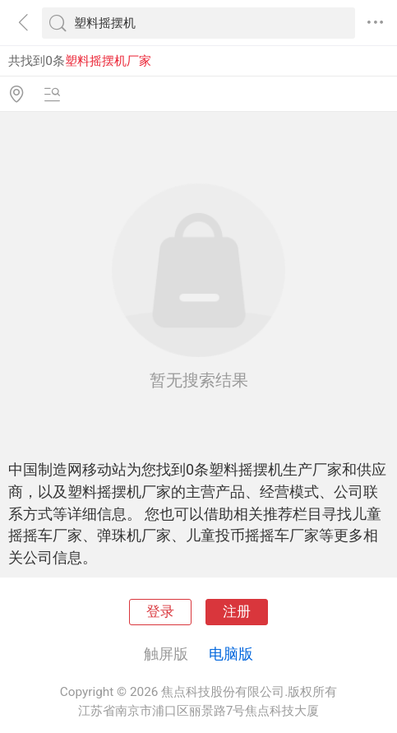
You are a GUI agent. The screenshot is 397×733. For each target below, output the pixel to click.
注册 (237, 611)
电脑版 (231, 653)
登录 (160, 611)
